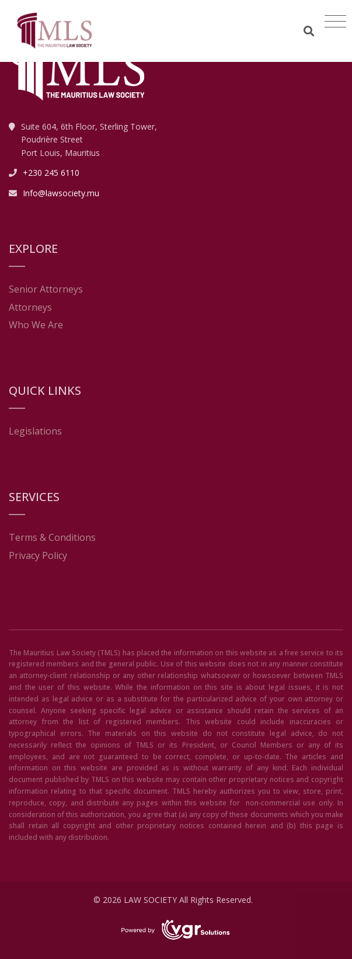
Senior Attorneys (46, 289)
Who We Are (36, 324)
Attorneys (30, 307)
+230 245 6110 (51, 172)
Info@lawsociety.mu (61, 193)
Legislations (35, 431)
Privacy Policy (38, 555)
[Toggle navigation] (335, 22)
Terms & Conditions (52, 537)
